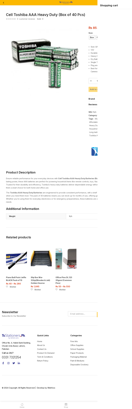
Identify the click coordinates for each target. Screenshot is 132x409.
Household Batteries (97, 136)
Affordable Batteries (97, 130)
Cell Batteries (113, 130)
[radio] (92, 37)
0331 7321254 (11, 365)
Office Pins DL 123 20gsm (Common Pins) (64, 288)
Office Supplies (105, 123)
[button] (127, 2)
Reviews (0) (95, 112)
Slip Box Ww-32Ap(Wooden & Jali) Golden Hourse (40, 288)
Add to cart (107, 89)
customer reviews (26, 19)
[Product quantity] (97, 81)
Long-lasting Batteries (98, 140)
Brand (92, 106)
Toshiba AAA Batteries (98, 143)
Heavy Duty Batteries (98, 133)
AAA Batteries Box (102, 126)
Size (91, 33)
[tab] (107, 106)
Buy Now (107, 96)
